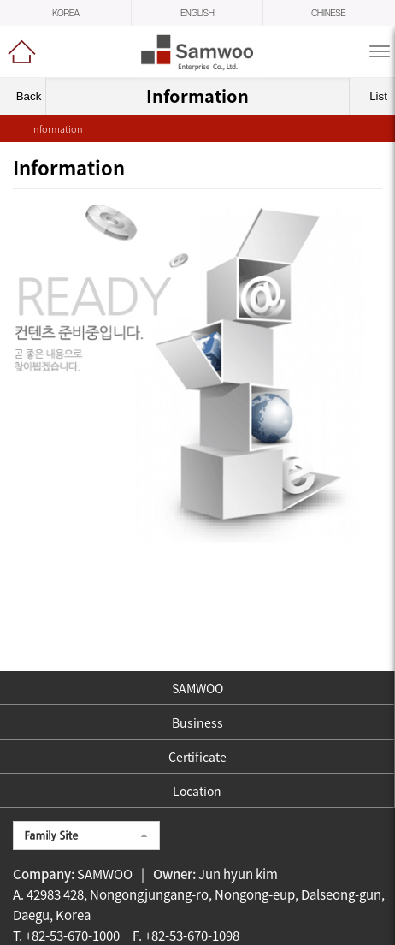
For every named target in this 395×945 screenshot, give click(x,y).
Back (23, 96)
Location (197, 790)
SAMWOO (197, 688)
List (373, 96)
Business (197, 722)
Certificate (197, 756)
